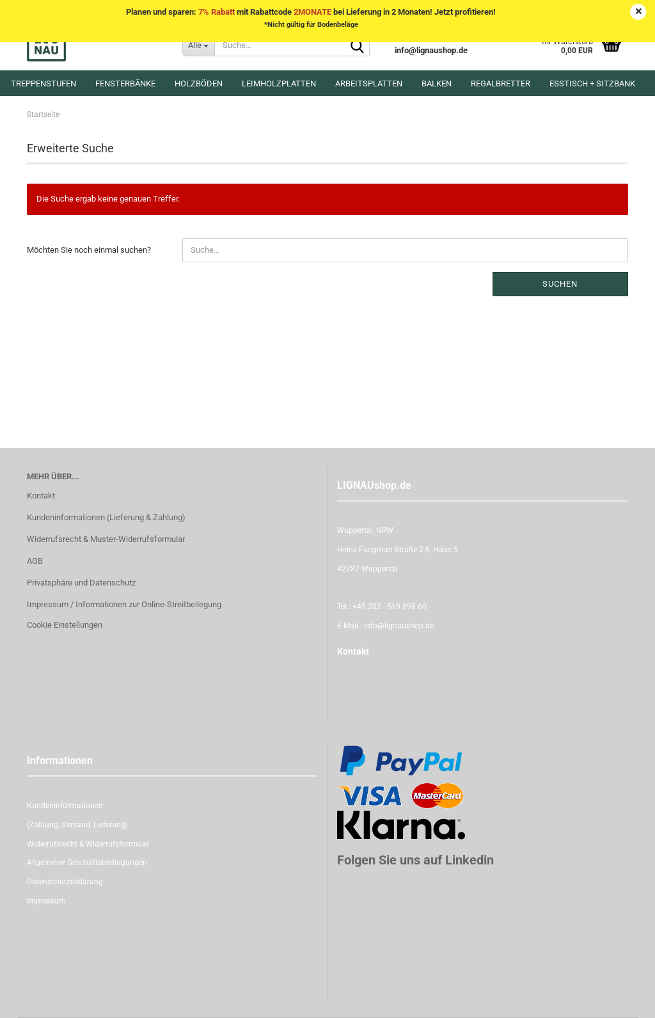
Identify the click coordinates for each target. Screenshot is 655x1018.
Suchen (560, 284)
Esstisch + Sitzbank (592, 83)
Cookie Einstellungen (64, 625)
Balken (437, 83)
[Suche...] (198, 44)
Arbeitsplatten (368, 83)
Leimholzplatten (279, 83)
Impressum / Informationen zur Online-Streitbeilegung (124, 604)
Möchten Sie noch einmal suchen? (89, 250)
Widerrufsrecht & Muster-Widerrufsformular (106, 539)
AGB (35, 561)
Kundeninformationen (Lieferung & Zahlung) (106, 517)
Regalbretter (500, 83)
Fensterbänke (125, 83)
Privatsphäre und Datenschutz (81, 582)
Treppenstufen (43, 83)
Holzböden (199, 83)
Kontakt (41, 495)
